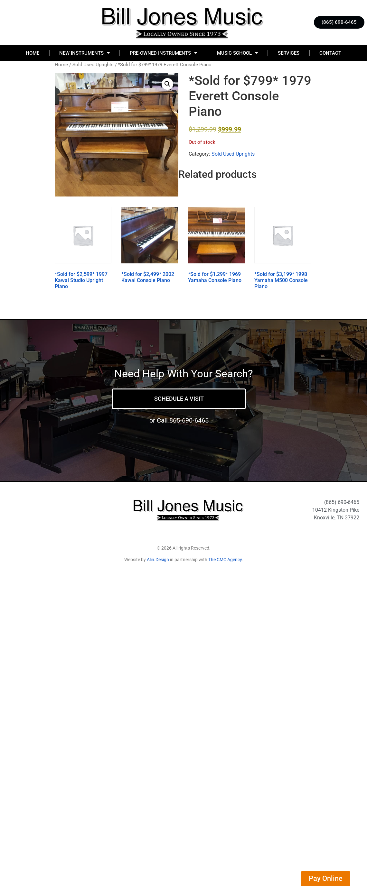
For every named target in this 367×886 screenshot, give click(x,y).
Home (32, 53)
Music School (237, 53)
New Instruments (84, 53)
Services (288, 53)
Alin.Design (158, 559)
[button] (167, 84)
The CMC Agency (225, 559)
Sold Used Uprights (93, 65)
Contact (330, 53)
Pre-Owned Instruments (163, 53)
